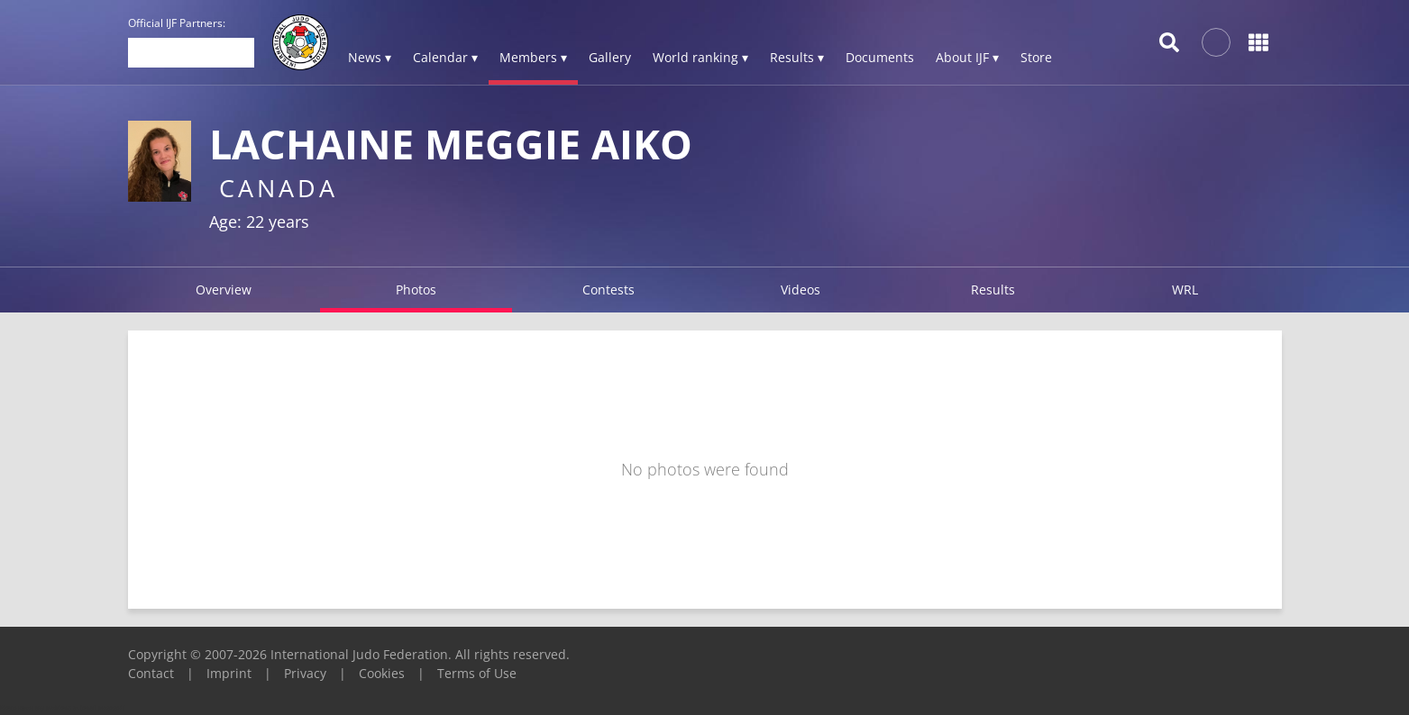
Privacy (305, 673)
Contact (151, 673)
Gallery (610, 57)
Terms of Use (477, 673)
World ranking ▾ (700, 57)
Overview (224, 289)
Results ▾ (797, 57)
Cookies (382, 673)
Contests (608, 289)
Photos (416, 289)
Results (993, 289)
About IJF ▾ (967, 57)
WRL (1185, 289)
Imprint (229, 673)
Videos (800, 289)
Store (1036, 57)
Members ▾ (533, 57)
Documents (880, 57)
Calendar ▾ (445, 57)
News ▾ (369, 57)
